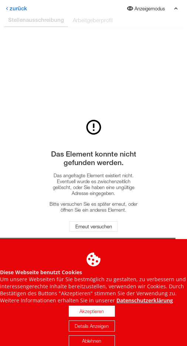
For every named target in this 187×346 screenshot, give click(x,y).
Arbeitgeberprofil (93, 20)
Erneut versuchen (93, 226)
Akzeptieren (91, 315)
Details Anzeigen (92, 330)
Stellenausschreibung (36, 20)
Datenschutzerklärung (144, 304)
